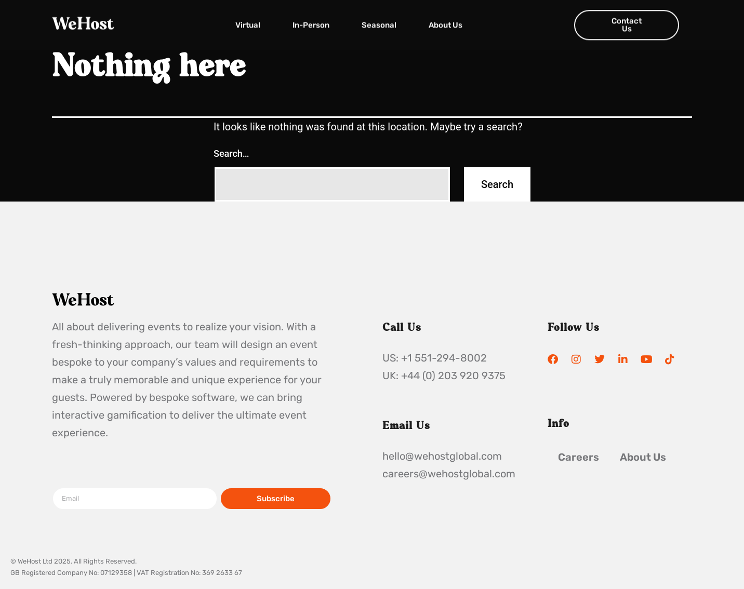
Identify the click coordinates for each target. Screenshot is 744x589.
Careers (578, 457)
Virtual (247, 21)
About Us (445, 21)
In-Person (311, 21)
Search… (231, 153)
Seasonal (379, 21)
